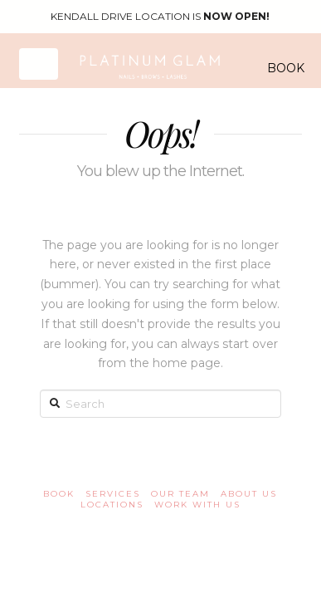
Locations (111, 504)
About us (249, 493)
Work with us (197, 504)
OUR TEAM (180, 493)
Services (112, 493)
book (59, 493)
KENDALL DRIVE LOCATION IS (160, 16)
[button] (38, 63)
